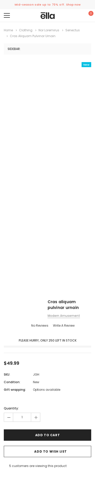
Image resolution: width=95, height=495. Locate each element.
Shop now (73, 5)
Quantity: (11, 408)
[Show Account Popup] (74, 15)
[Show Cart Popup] (88, 15)
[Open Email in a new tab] (12, 477)
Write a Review (64, 325)
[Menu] (7, 15)
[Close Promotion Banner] (91, 4)
